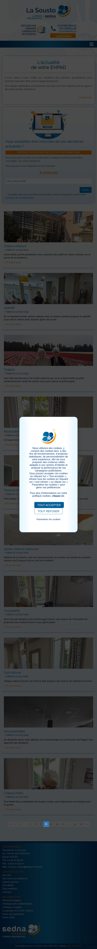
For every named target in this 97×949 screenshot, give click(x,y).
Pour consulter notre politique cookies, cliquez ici (48, 522)
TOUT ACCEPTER (49, 505)
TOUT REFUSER (48, 511)
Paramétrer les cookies (48, 519)
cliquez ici (58, 495)
